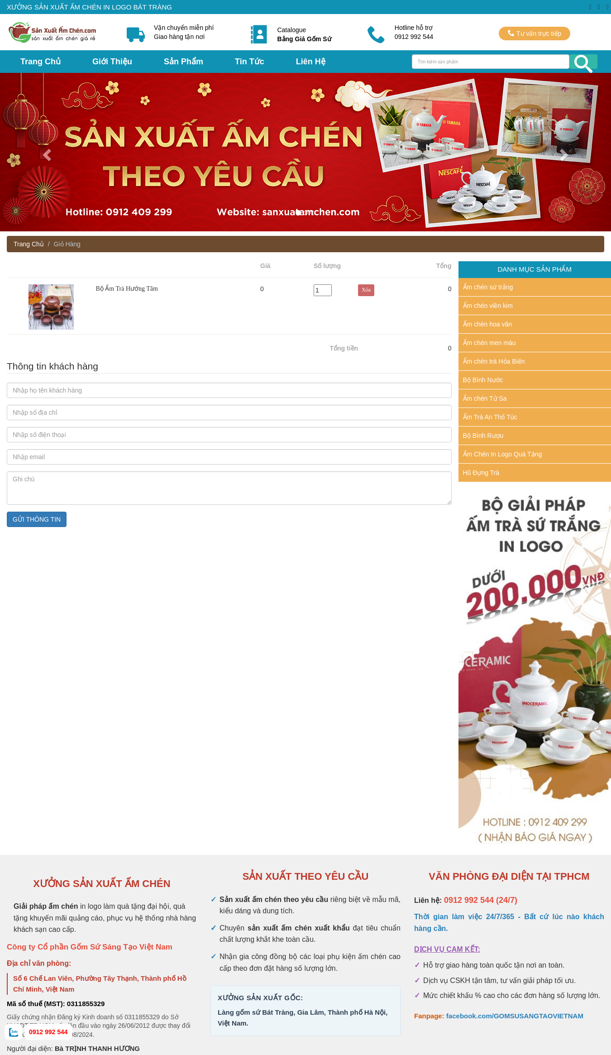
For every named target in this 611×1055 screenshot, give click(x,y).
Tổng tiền (344, 348)
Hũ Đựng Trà (481, 472)
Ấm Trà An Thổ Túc (490, 417)
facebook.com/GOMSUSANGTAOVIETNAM (514, 1016)
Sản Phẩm (183, 61)
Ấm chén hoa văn (487, 324)
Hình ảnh (51, 269)
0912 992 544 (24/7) (480, 900)
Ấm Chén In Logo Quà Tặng (502, 454)
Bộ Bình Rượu (483, 435)
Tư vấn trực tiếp (534, 33)
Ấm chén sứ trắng (488, 287)
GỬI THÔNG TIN (37, 519)
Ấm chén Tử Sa (485, 398)
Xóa (378, 269)
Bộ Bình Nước (483, 380)
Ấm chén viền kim (488, 305)
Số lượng (327, 265)
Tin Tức (249, 61)
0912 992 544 (48, 1032)
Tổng (444, 265)
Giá (265, 265)
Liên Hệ (310, 61)
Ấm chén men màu (489, 342)
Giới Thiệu (112, 61)
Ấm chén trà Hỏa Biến (494, 361)
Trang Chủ (40, 61)
